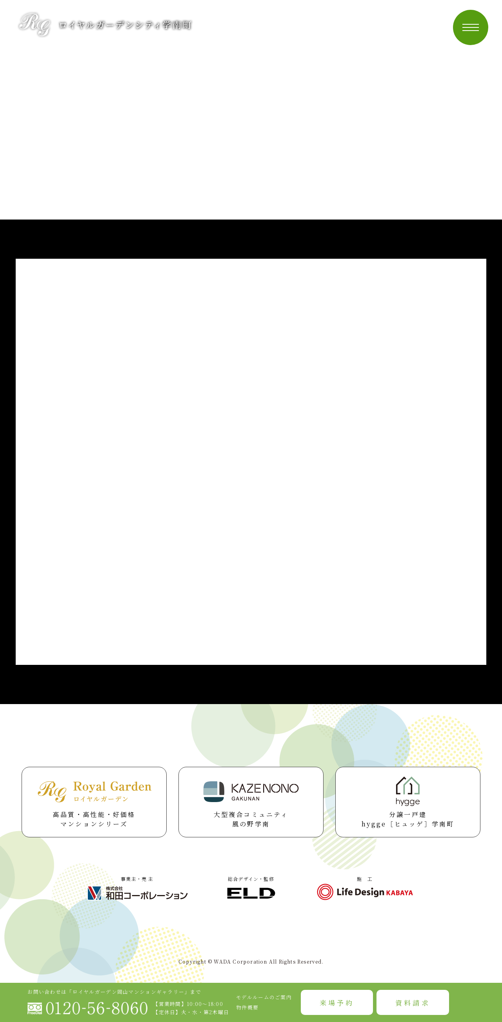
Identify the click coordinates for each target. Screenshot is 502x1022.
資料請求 (412, 1002)
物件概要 (247, 1007)
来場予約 (337, 1002)
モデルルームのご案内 (264, 997)
